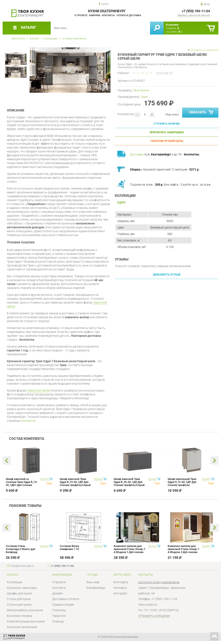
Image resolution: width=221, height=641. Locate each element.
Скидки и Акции (63, 604)
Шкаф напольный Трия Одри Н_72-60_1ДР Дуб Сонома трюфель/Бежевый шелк (182, 484)
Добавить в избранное (204, 50)
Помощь (58, 621)
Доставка (137, 154)
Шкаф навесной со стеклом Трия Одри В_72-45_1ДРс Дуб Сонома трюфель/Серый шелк (22, 484)
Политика (59, 610)
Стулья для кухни (19, 604)
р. (180, 31)
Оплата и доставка (129, 15)
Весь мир (93, 582)
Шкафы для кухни (19, 593)
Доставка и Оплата (65, 599)
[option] (70, 70)
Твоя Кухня (18, 38)
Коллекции (50, 38)
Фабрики (94, 15)
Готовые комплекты (74, 38)
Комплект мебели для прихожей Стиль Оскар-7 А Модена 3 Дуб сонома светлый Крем (183, 551)
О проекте (80, 15)
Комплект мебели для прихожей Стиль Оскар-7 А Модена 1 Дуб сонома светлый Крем (129, 551)
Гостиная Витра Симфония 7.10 (69, 548)
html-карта (120, 582)
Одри (121, 202)
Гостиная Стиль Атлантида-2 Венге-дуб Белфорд (20, 549)
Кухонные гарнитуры (22, 587)
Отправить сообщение (154, 615)
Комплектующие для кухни (26, 621)
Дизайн (57, 593)
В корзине (172, 24)
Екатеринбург (96, 587)
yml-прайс (120, 593)
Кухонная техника (19, 615)
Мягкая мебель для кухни (25, 610)
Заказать (201, 112)
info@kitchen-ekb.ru (22, 565)
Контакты (108, 15)
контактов (28, 420)
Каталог (34, 38)
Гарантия (59, 615)
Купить (44, 479)
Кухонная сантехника (22, 627)
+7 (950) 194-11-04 (196, 11)
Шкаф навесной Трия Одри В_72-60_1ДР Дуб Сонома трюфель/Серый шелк (75, 484)
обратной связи (38, 390)
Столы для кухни (19, 599)
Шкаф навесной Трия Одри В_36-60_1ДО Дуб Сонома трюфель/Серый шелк (129, 484)
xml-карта (120, 587)
